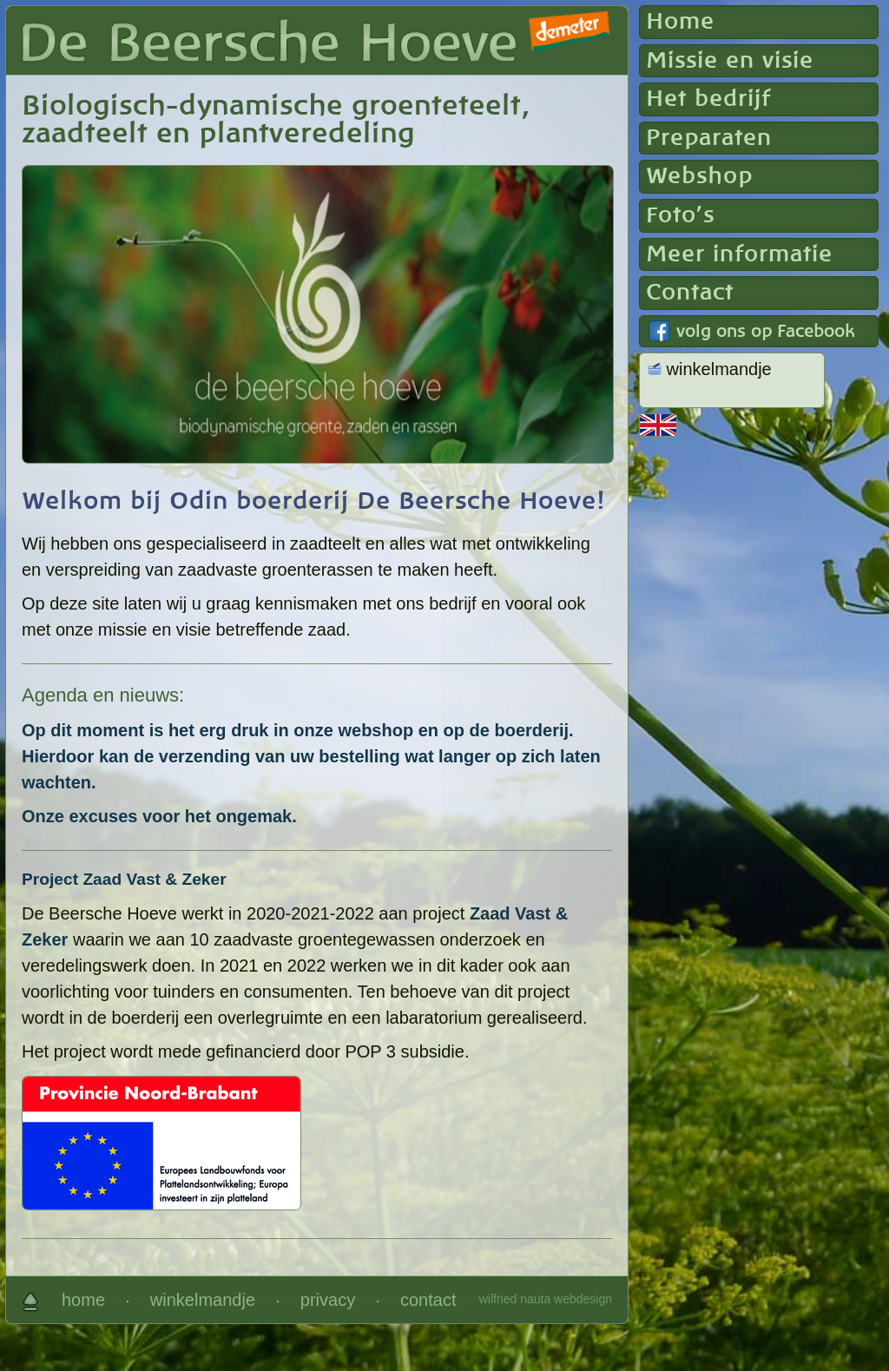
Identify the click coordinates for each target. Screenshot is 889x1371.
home (83, 1299)
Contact (690, 292)
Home (680, 21)
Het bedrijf (708, 99)
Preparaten (709, 138)
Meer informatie (739, 254)
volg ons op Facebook (765, 331)
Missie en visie (729, 60)
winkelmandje (202, 1299)
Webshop (699, 176)
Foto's (680, 215)
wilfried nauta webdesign (545, 1299)
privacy (327, 1299)
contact (428, 1299)
